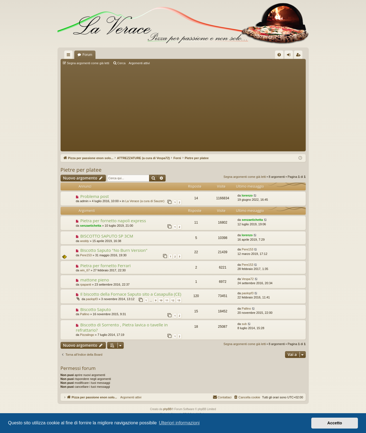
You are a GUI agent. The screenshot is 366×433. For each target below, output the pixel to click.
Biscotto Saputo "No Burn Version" (113, 250)
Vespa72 (248, 279)
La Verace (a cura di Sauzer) (144, 201)
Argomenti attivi (139, 63)
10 (160, 300)
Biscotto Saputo (95, 309)
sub (244, 324)
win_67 (85, 270)
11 (166, 300)
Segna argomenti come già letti (88, 63)
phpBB (167, 409)
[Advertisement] (183, 109)
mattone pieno (94, 280)
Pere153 (86, 255)
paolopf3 (92, 299)
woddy (84, 241)
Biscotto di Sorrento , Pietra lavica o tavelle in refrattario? (122, 327)
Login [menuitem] (290, 56)
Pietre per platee (81, 169)
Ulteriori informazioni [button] (179, 422)
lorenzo (247, 195)
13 (178, 300)
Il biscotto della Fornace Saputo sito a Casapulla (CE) (130, 294)
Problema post (94, 196)
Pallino (84, 314)
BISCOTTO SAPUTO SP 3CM (106, 236)
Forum (87, 55)
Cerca (121, 63)
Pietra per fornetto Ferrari (105, 265)
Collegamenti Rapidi (69, 56)
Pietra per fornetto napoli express (113, 220)
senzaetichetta (90, 225)
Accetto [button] (334, 423)
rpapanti (85, 284)
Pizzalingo (87, 334)
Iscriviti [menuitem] (299, 56)
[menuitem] (279, 55)
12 (172, 300)
